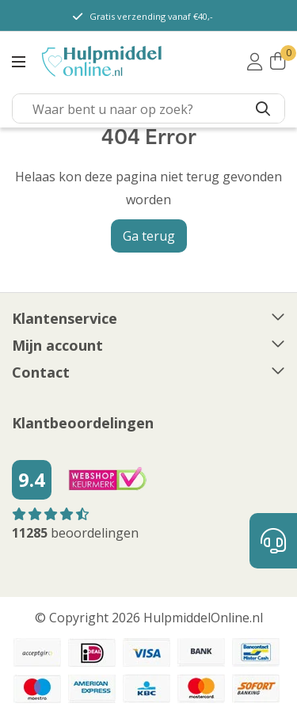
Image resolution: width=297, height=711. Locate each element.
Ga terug (149, 236)
